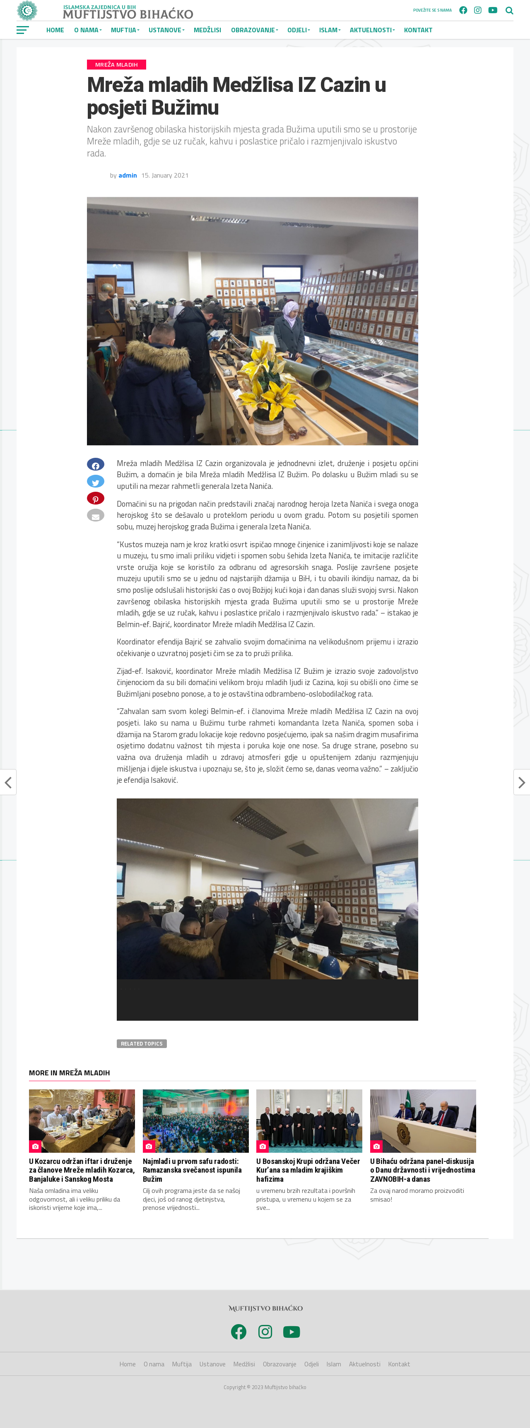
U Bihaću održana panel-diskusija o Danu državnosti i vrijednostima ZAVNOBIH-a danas (422, 1169)
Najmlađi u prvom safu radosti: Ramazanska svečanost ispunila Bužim (192, 1169)
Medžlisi (207, 30)
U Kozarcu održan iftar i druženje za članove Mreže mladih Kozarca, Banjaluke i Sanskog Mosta (82, 1169)
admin (127, 175)
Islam (328, 30)
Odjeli (297, 30)
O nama (86, 30)
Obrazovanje (253, 30)
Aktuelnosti (371, 30)
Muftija (123, 30)
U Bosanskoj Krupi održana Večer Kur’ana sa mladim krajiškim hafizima (308, 1169)
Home (55, 30)
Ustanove (165, 30)
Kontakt (418, 30)
